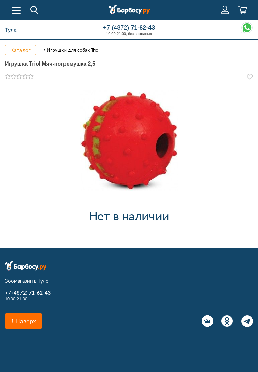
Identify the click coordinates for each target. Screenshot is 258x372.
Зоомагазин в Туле (26, 280)
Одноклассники (227, 321)
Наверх (25, 321)
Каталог (20, 50)
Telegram (247, 321)
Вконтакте (207, 321)
